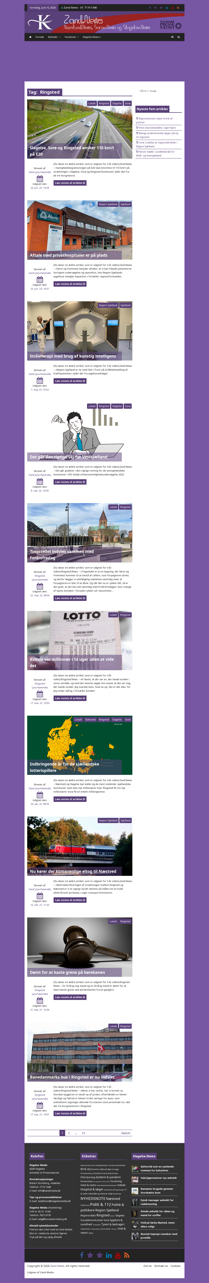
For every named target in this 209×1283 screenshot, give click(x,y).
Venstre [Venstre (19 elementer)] (114, 1229)
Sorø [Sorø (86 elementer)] (106, 1220)
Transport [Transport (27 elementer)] (97, 1225)
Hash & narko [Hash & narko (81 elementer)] (88, 1185)
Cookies (175, 1266)
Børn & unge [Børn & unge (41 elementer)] (113, 1169)
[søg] (155, 91)
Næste (125, 1133)
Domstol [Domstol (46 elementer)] (97, 1173)
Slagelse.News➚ (92, 37)
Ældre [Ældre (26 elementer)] (91, 1233)
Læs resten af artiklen (70, 182)
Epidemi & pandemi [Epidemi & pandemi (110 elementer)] (108, 1177)
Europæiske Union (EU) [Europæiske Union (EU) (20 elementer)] (101, 1182)
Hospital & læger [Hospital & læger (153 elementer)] (92, 1189)
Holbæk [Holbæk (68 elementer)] (121, 1185)
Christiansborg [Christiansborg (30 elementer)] (86, 1173)
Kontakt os (161, 1266)
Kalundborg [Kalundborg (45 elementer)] (93, 1193)
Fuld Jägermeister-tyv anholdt (159, 1177)
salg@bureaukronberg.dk (52, 1219)
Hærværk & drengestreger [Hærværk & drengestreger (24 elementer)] (114, 1190)
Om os (148, 1266)
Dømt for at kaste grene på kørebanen (67, 972)
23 (83, 1133)
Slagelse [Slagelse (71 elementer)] (119, 1215)
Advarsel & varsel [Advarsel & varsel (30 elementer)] (88, 1165)
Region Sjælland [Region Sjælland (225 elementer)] (107, 1210)
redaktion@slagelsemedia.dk (54, 1201)
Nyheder (53, 37)
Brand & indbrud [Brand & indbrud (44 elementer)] (99, 1169)
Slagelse (117, 103)
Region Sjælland (108, 204)
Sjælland (125, 204)
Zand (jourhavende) (40, 172)
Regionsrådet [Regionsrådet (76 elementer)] (88, 1215)
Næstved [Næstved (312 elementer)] (113, 1198)
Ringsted (104, 103)
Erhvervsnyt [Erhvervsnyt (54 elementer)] (87, 1181)
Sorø (127, 103)
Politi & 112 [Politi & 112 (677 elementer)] (100, 1204)
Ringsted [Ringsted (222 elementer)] (103, 1215)
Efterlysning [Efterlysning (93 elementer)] (88, 1177)
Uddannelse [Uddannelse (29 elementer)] (85, 1229)
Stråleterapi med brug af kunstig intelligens (73, 356)
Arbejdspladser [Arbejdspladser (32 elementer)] (101, 1165)
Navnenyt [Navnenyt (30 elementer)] (117, 1194)
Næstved (90, 719)
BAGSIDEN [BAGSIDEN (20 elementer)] (112, 1165)
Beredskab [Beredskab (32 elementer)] (120, 1165)
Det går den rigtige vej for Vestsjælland (68, 457)
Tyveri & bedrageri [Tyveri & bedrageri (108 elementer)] (112, 1224)
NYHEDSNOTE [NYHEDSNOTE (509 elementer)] (93, 1198)
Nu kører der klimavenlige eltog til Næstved (73, 871)
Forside (39, 37)
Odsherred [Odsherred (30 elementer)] (85, 1205)
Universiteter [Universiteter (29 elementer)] (105, 1229)
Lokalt (92, 103)
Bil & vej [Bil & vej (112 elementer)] (85, 1169)
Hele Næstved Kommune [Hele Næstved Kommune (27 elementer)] (106, 1185)
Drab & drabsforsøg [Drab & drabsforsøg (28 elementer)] (110, 1173)
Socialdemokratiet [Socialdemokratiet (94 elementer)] (92, 1220)
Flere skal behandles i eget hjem (157, 127)
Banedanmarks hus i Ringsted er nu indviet (72, 1077)
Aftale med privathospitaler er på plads (68, 255)
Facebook (70, 37)
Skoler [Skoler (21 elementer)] (112, 1216)
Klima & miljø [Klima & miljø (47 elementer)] (106, 1193)
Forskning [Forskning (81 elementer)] (116, 1181)
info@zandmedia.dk (49, 1190)
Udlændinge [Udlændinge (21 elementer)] (95, 1229)
